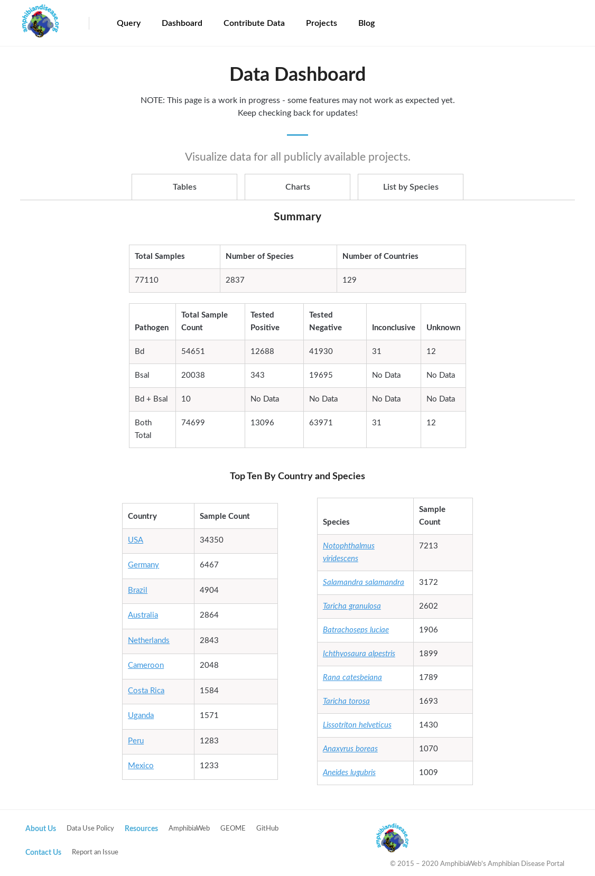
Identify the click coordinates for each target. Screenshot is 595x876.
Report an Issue (95, 852)
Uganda (141, 716)
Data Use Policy (90, 828)
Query (129, 23)
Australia (143, 615)
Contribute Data (254, 23)
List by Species (411, 187)
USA (135, 540)
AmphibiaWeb (189, 828)
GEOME (233, 828)
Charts (297, 187)
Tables (185, 187)
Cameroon (146, 665)
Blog (366, 23)
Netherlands (149, 641)
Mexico (141, 766)
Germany (143, 565)
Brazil (137, 590)
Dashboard (182, 23)
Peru (136, 741)
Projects (321, 23)
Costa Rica (146, 691)
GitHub (267, 828)
